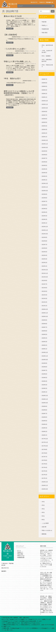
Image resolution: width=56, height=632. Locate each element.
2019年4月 (44, 381)
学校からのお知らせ (30, 18)
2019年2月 (44, 388)
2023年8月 (44, 197)
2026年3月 (44, 90)
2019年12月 (45, 352)
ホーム (19, 550)
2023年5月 (44, 208)
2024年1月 (44, 179)
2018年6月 (44, 417)
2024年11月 (45, 144)
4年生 (43, 512)
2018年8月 (44, 410)
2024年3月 (44, 172)
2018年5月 (44, 420)
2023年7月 (44, 201)
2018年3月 (44, 428)
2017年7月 (44, 456)
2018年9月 (44, 406)
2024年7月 (44, 158)
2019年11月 (45, 356)
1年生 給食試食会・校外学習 (47, 60)
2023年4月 (44, 212)
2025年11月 (45, 104)
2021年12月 (45, 269)
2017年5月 (44, 463)
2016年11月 (45, 485)
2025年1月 (44, 136)
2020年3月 (44, 341)
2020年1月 (44, 348)
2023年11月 (45, 187)
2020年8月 (44, 323)
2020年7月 (44, 327)
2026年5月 (44, 86)
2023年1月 (44, 223)
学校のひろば (20, 555)
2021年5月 (44, 291)
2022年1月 (44, 266)
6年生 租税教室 (46, 56)
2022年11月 (45, 230)
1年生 (34, 80)
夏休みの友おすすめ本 (13, 16)
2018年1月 (44, 435)
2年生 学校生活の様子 (47, 65)
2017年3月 (44, 471)
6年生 (23, 36)
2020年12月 (45, 309)
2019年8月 (44, 366)
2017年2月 (44, 474)
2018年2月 (44, 431)
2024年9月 (44, 151)
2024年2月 (44, 176)
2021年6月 (44, 287)
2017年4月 (44, 467)
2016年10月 (45, 489)
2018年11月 (45, 399)
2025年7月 (44, 115)
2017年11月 (45, 442)
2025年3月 (44, 129)
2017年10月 (45, 446)
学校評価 (44, 21)
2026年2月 (44, 93)
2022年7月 (44, 244)
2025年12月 (45, 100)
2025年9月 (44, 111)
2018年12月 (45, 395)
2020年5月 (44, 334)
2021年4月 (44, 295)
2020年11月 (45, 313)
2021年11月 (45, 273)
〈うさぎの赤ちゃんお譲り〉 (15, 49)
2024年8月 (44, 154)
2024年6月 (44, 162)
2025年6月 (44, 118)
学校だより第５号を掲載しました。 (18, 61)
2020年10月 (45, 316)
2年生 (43, 505)
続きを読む (9, 28)
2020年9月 (44, 320)
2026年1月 (44, 97)
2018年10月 (45, 402)
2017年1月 (44, 478)
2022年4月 (44, 255)
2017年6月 (44, 460)
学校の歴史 (44, 32)
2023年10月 (45, 190)
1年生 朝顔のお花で (12, 78)
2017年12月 (45, 438)
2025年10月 (45, 108)
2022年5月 (44, 251)
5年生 (43, 516)
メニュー (20, 6)
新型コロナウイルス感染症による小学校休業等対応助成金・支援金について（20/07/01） (19, 93)
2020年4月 (44, 338)
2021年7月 (44, 284)
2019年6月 (44, 374)
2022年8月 (44, 241)
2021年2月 (44, 302)
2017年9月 (44, 449)
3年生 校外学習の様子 (47, 46)
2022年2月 (44, 262)
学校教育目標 (45, 29)
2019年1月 (44, 392)
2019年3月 (44, 384)
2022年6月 (44, 248)
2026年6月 (44, 82)
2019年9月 (44, 363)
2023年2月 (44, 219)
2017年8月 (44, 453)
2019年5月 (44, 377)
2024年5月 (44, 165)
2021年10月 (45, 277)
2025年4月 (44, 126)
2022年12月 (45, 226)
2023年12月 (45, 183)
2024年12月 (45, 140)
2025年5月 (44, 122)
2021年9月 (44, 280)
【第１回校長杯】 (11, 35)
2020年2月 (44, 345)
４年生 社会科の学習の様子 (47, 51)
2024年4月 (44, 169)
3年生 (43, 508)
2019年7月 (44, 370)
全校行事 (44, 526)
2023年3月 (44, 215)
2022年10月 (45, 233)
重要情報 (44, 534)
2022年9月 (44, 237)
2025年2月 (44, 133)
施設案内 (3, 571)
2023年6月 (44, 205)
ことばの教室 (45, 523)
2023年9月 (44, 194)
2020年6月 (44, 330)
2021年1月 (44, 305)
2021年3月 (44, 298)
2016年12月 (45, 481)
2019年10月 (45, 359)
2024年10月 (45, 147)
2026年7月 (44, 79)
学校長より (44, 25)
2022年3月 (44, 259)
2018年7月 (44, 413)
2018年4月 (44, 424)
